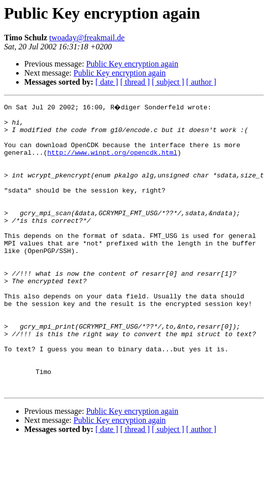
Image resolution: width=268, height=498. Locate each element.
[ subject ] (168, 82)
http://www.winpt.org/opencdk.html (112, 161)
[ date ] (106, 82)
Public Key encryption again (132, 63)
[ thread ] (135, 82)
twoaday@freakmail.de (87, 37)
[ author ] (201, 82)
